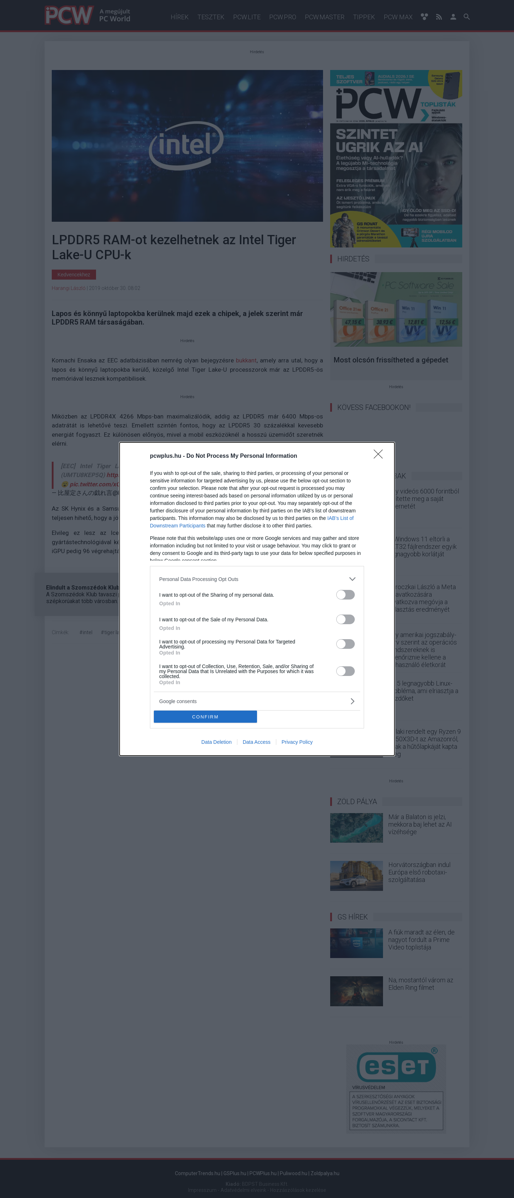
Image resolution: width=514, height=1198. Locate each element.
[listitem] (257, 579)
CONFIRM (205, 717)
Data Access (257, 742)
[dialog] (257, 599)
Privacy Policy (297, 742)
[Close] (380, 456)
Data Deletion (216, 742)
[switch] (345, 595)
